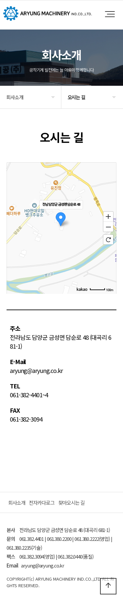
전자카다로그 (41, 502)
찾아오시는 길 (71, 502)
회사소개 (16, 502)
